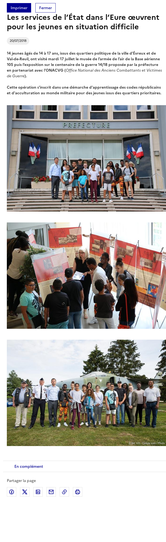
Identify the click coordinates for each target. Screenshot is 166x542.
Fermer (45, 8)
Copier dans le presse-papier (64, 492)
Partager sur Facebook (11, 492)
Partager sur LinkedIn (38, 492)
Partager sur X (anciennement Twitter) (24, 492)
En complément (28, 466)
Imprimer (19, 8)
